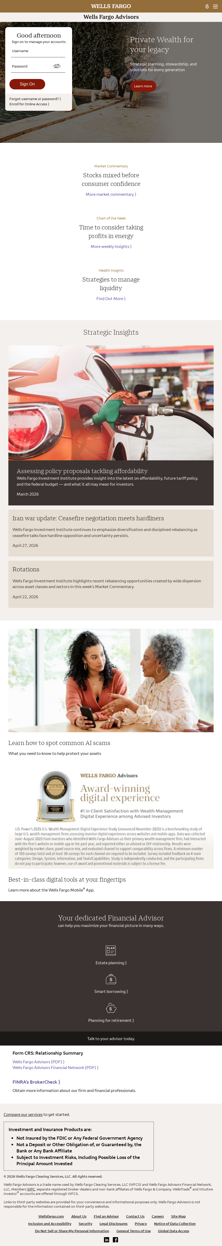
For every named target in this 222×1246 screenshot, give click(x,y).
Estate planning (111, 955)
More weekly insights (111, 246)
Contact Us (135, 1216)
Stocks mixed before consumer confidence (111, 179)
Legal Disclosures (113, 1223)
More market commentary (111, 194)
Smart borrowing (111, 984)
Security (85, 1223)
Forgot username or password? (35, 98)
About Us (78, 1216)
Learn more (143, 85)
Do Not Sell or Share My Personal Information (72, 1231)
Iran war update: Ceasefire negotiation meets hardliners (88, 518)
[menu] (215, 6)
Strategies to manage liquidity (111, 283)
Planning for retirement (111, 1013)
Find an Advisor (106, 1216)
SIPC (31, 1189)
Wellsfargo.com (51, 1216)
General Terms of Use (133, 1231)
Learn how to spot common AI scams (59, 743)
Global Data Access (173, 1231)
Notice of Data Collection (175, 1223)
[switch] (57, 66)
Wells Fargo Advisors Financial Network (55, 1067)
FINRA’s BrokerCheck (36, 1082)
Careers (158, 1216)
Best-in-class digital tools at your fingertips (67, 879)
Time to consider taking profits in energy (111, 231)
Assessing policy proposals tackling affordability (82, 471)
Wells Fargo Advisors (39, 1061)
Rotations (26, 569)
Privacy (141, 1223)
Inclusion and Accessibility (49, 1223)
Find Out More (111, 298)
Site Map (178, 1216)
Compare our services (23, 1114)
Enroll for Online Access (29, 103)
